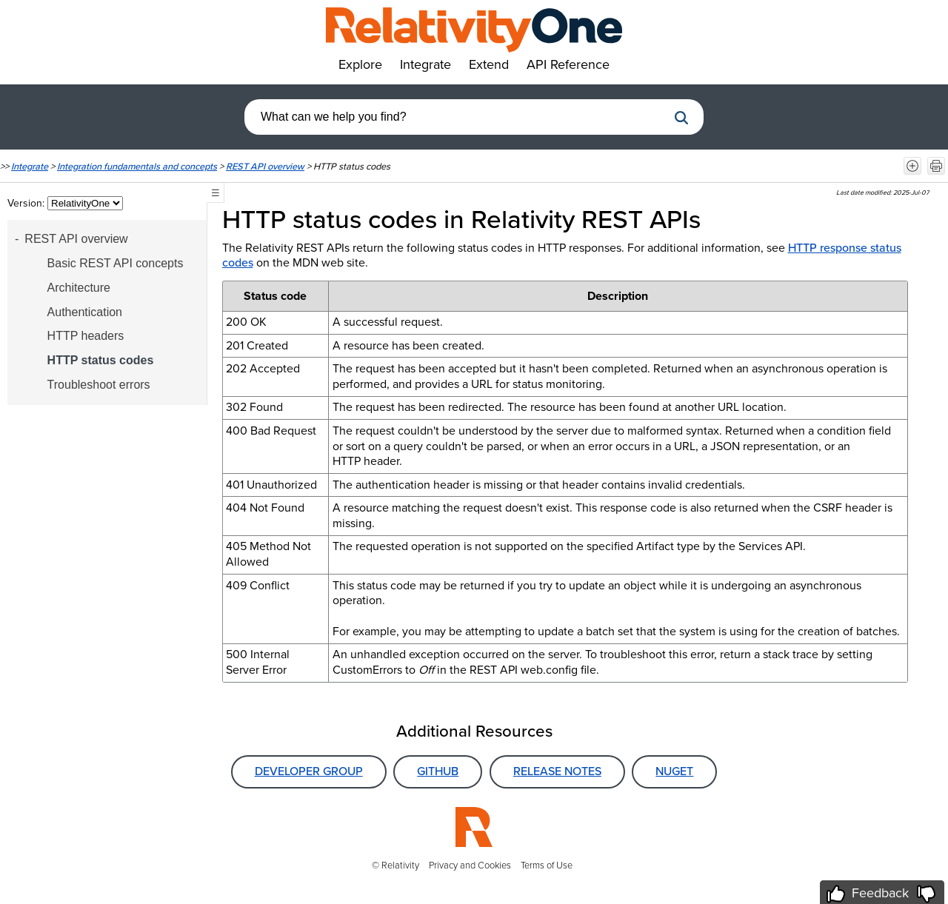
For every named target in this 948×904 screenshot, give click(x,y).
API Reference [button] (568, 64)
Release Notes (557, 771)
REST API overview (265, 166)
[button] (681, 117)
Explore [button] (360, 64)
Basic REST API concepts (115, 263)
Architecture (78, 287)
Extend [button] (489, 64)
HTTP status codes (100, 360)
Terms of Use (547, 865)
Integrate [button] (425, 64)
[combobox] (455, 117)
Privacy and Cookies (470, 865)
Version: (27, 203)
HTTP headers (85, 335)
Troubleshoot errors (98, 384)
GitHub (437, 771)
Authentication (84, 312)
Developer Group (309, 771)
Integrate (29, 166)
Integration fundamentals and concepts (137, 166)
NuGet (674, 771)
